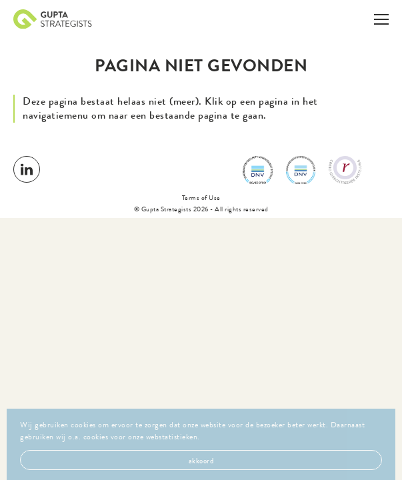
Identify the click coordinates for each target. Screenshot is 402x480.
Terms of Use (201, 198)
